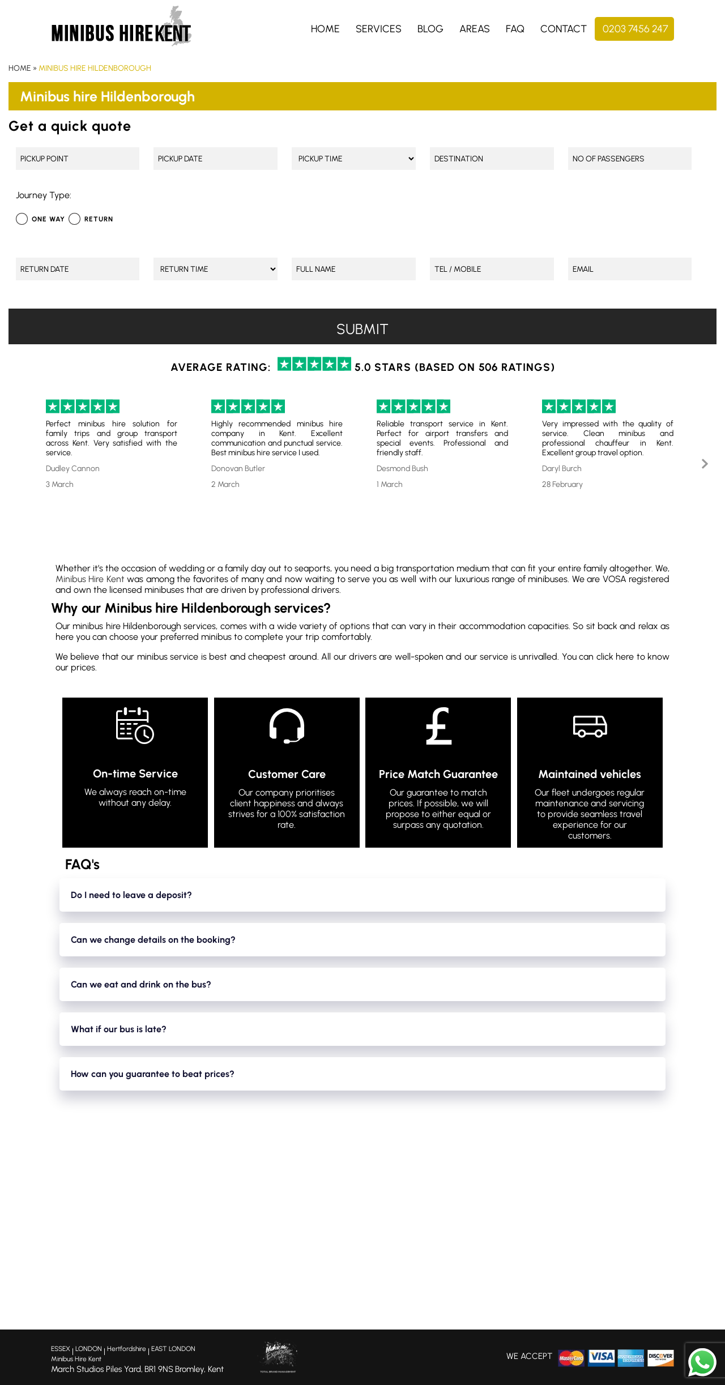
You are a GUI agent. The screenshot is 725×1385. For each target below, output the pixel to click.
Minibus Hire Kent (90, 579)
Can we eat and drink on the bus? (141, 984)
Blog (430, 29)
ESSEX (60, 1349)
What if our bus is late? (119, 1029)
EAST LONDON (173, 1349)
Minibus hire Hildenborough (95, 68)
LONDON (88, 1349)
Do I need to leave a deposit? (131, 895)
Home (325, 29)
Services (379, 29)
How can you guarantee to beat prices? (152, 1073)
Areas (474, 29)
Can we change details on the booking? (153, 939)
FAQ (515, 29)
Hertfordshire (126, 1349)
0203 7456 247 (635, 29)
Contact (563, 29)
